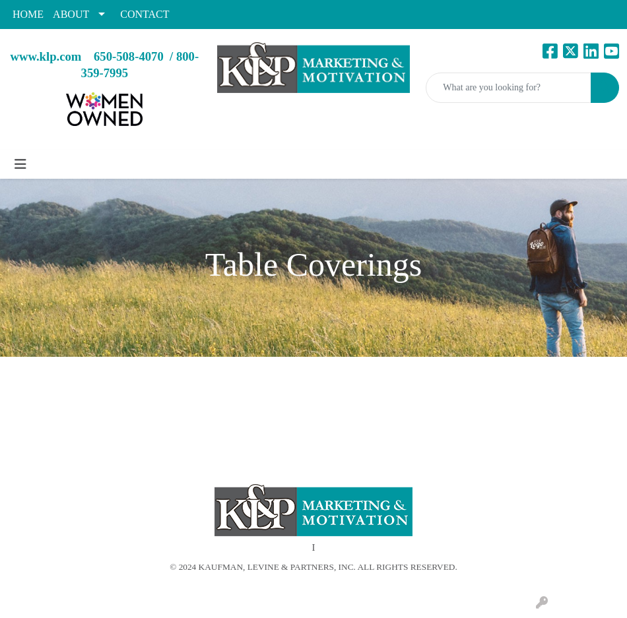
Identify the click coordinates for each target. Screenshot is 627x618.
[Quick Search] (508, 88)
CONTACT (144, 14)
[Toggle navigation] (20, 164)
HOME (28, 14)
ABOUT (71, 14)
